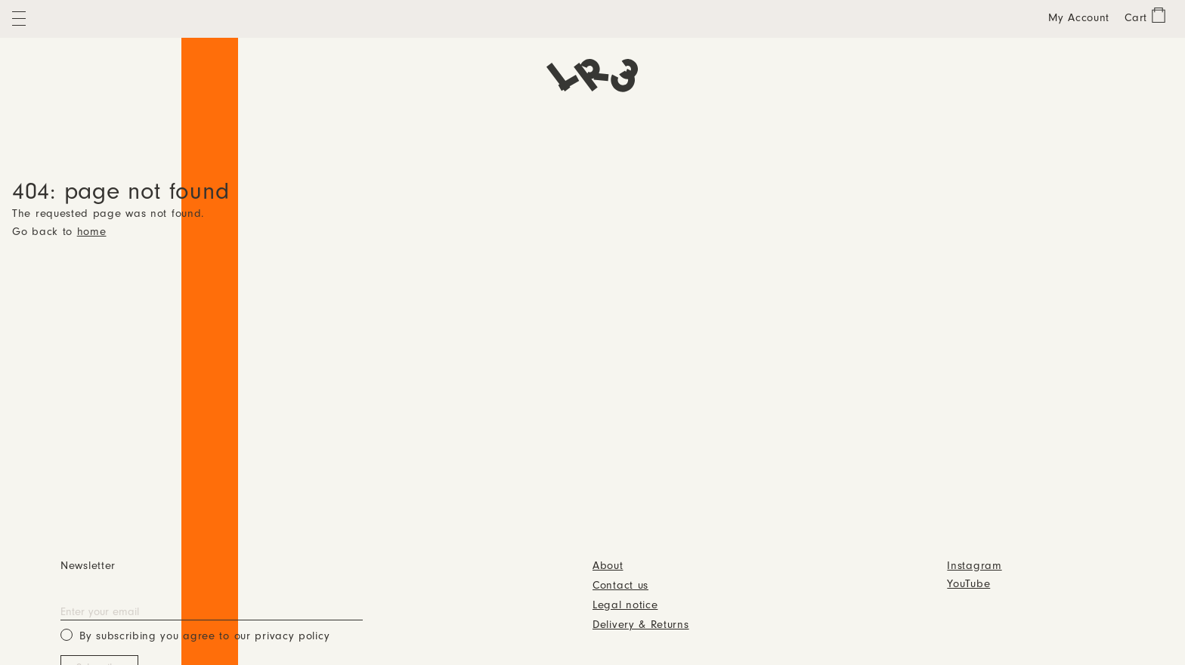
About (607, 566)
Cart (1136, 18)
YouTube (968, 584)
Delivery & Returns (640, 625)
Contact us (620, 586)
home (92, 232)
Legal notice (624, 606)
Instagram (974, 566)
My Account (1078, 18)
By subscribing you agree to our (195, 635)
